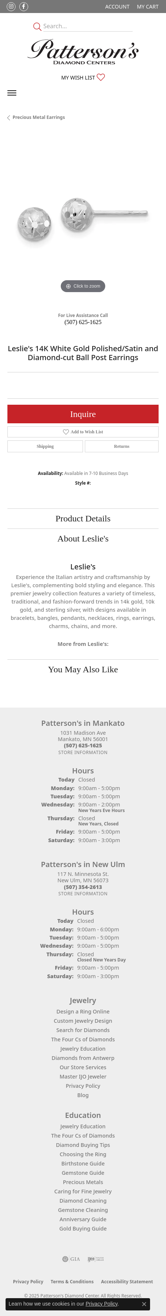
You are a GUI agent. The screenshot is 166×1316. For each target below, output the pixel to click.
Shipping (45, 446)
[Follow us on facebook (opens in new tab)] (23, 6)
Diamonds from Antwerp (83, 1057)
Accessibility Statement (127, 1281)
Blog (83, 1095)
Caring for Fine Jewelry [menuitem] (83, 1191)
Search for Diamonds (83, 1030)
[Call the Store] (83, 745)
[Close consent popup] (144, 1304)
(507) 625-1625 (83, 322)
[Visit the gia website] (71, 1259)
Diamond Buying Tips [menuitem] (83, 1144)
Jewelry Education (83, 1048)
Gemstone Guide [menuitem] (83, 1172)
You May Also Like (83, 669)
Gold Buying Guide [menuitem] (83, 1228)
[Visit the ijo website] (95, 1259)
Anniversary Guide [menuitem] (83, 1219)
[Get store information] (82, 752)
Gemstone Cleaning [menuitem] (83, 1209)
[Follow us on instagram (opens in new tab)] (11, 6)
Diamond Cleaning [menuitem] (82, 1200)
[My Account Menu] (117, 6)
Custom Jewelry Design (83, 1020)
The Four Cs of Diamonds (83, 1039)
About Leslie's (83, 538)
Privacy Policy (83, 1085)
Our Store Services (83, 1067)
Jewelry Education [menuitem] (83, 1126)
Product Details (83, 518)
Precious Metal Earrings (39, 117)
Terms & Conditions (72, 1281)
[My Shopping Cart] (148, 6)
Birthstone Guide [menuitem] (83, 1163)
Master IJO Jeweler (83, 1076)
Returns (121, 446)
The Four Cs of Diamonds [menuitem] (83, 1135)
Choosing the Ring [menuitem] (83, 1154)
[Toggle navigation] (12, 93)
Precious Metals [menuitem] (83, 1182)
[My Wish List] (82, 77)
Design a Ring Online (82, 1011)
